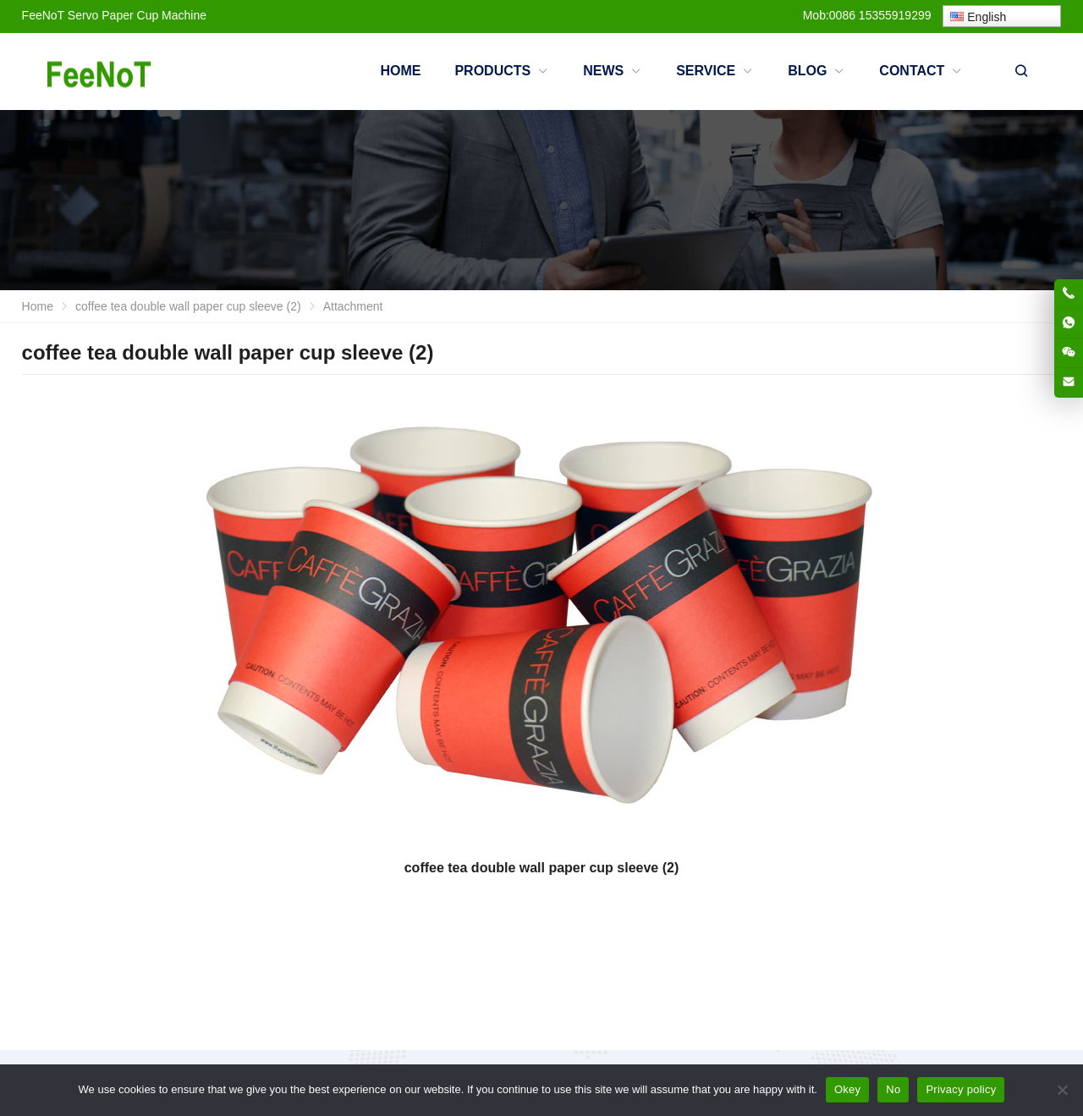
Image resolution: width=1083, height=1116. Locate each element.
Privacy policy (961, 1089)
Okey (847, 1089)
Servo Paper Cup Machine (137, 15)
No (893, 1089)
